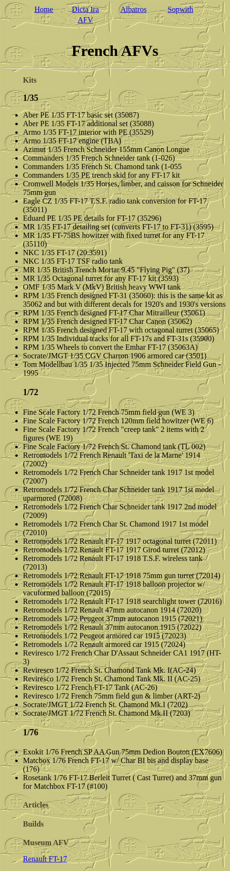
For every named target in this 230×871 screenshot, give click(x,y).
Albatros (133, 9)
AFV (85, 20)
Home (43, 9)
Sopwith (180, 9)
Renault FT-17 (45, 859)
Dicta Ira (85, 9)
